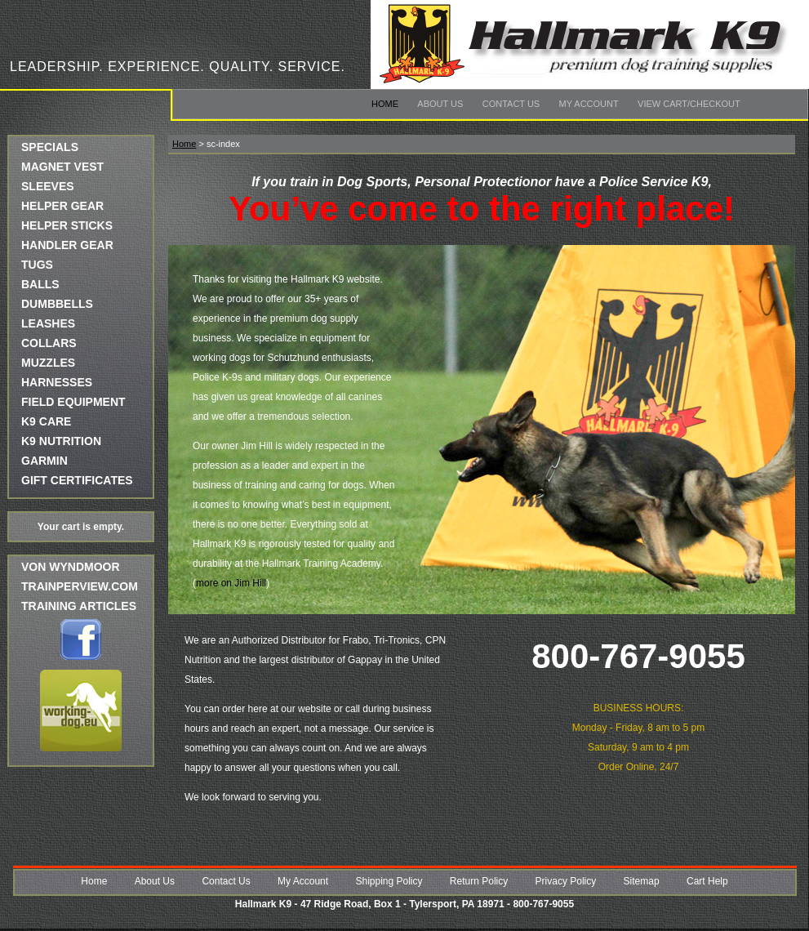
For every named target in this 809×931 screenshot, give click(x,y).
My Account (589, 104)
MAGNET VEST (62, 166)
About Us (440, 104)
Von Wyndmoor (70, 566)
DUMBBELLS (57, 303)
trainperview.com (79, 586)
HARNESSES (56, 382)
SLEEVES (47, 186)
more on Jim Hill (231, 583)
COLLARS (49, 343)
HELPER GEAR (62, 205)
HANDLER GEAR (67, 245)
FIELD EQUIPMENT (73, 401)
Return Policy (479, 881)
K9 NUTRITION (61, 441)
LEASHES (48, 323)
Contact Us (511, 104)
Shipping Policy (388, 881)
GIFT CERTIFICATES (77, 480)
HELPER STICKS (67, 225)
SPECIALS (49, 147)
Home (384, 104)
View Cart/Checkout (689, 104)
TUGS (37, 264)
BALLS (40, 284)
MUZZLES (48, 362)
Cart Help (707, 881)
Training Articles (78, 605)
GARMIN (44, 460)
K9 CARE (46, 421)
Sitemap (642, 881)
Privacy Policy (566, 881)
